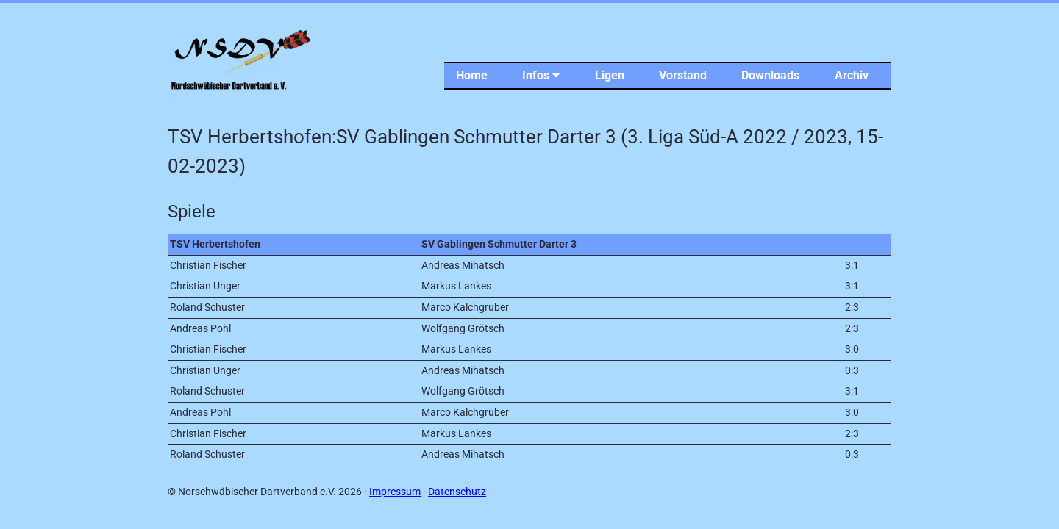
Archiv (852, 75)
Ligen (609, 75)
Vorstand (683, 75)
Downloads (770, 75)
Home (472, 75)
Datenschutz (457, 492)
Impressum (395, 492)
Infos (541, 75)
